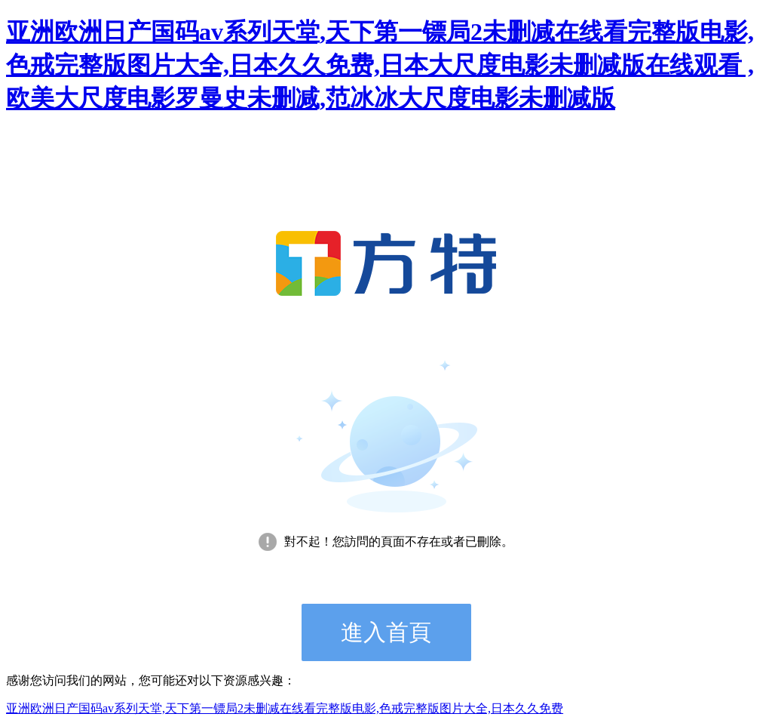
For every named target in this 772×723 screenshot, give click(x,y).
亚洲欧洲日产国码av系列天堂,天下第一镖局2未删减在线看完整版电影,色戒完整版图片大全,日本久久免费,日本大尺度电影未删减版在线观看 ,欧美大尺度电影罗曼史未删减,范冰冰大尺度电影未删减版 (380, 65)
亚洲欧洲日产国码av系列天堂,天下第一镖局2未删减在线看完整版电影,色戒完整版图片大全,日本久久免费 (284, 708)
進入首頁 (386, 632)
